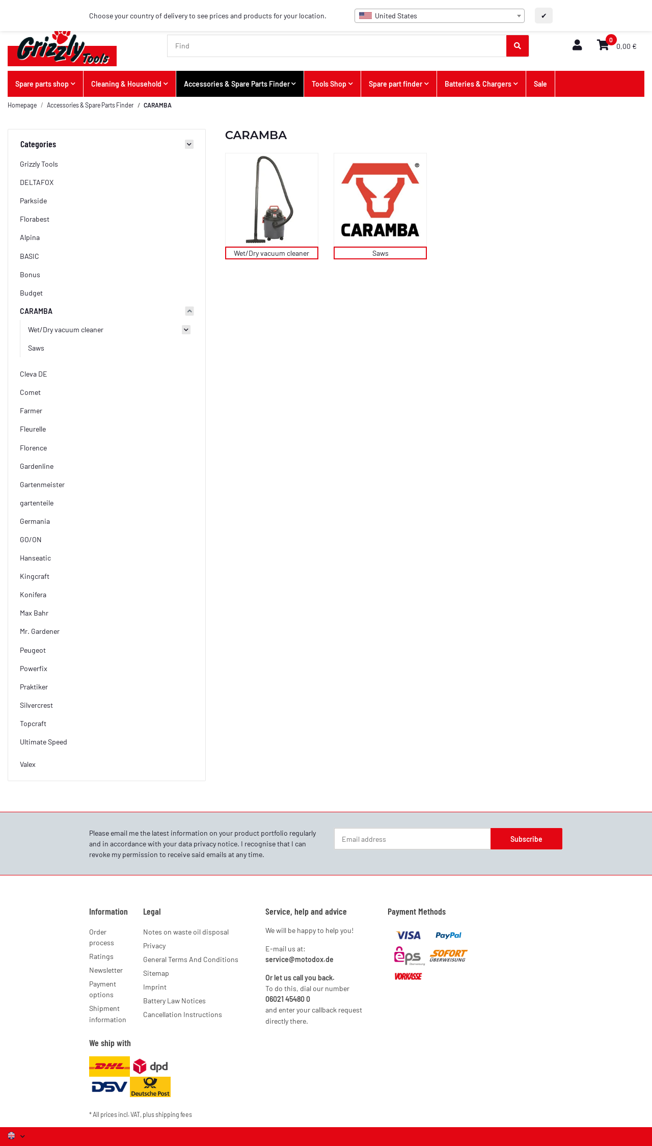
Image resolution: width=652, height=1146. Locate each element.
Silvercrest (36, 705)
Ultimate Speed (43, 741)
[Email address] (412, 838)
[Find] (337, 46)
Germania (35, 521)
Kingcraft (34, 576)
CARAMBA (36, 311)
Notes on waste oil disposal (186, 931)
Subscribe (526, 839)
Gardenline (36, 466)
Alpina (30, 237)
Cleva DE (33, 373)
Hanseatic (35, 557)
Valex (28, 764)
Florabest (34, 219)
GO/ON (31, 539)
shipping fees (173, 1114)
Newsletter (106, 970)
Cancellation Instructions (182, 1014)
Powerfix (33, 668)
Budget (31, 292)
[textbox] (439, 15)
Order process (101, 937)
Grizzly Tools (39, 163)
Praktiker (34, 686)
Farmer (31, 410)
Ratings (101, 956)
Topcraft (33, 723)
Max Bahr (34, 612)
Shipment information (107, 1013)
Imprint (155, 986)
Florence (33, 447)
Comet (30, 392)
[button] (577, 45)
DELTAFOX (36, 182)
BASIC (29, 256)
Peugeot (33, 650)
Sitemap (156, 973)
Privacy (154, 945)
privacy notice (215, 843)
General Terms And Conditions (190, 959)
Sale (540, 83)
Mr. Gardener (40, 631)
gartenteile (36, 502)
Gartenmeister (42, 484)
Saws (380, 253)
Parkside (33, 200)
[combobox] (440, 16)
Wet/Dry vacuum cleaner (271, 253)
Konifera (33, 594)
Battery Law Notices (174, 1000)
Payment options (102, 989)
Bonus (30, 274)
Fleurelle (33, 428)
